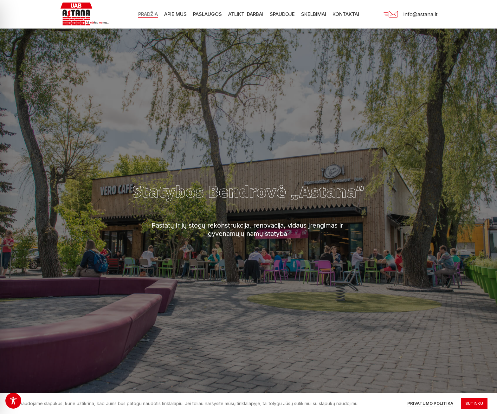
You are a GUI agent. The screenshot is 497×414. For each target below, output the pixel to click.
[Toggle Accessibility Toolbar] (13, 400)
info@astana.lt (420, 14)
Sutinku (474, 403)
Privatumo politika (430, 403)
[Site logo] (87, 13)
